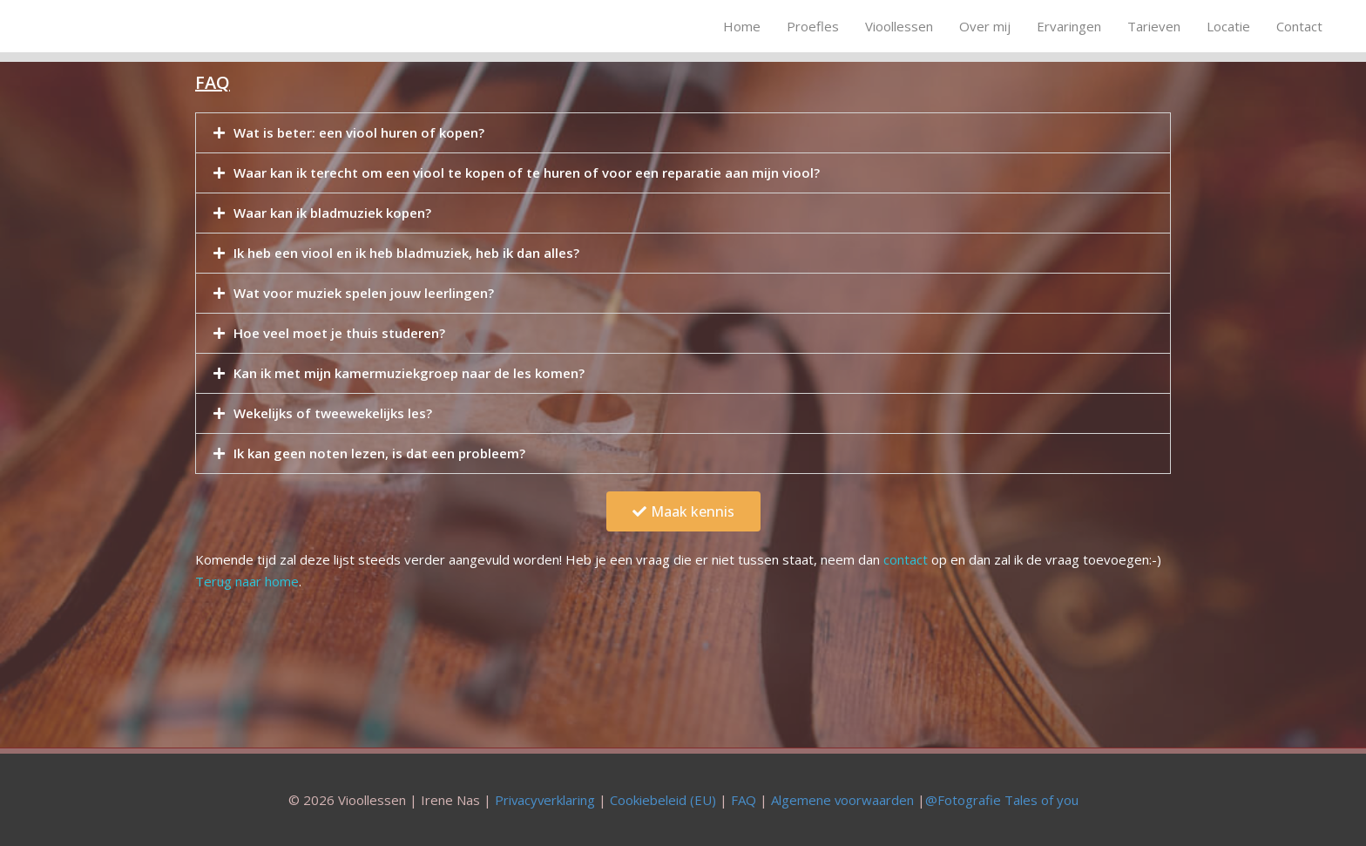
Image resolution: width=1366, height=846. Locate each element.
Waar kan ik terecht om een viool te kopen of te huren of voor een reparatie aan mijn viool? (526, 172)
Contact (1299, 26)
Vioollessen (899, 26)
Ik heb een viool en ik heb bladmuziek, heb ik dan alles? (406, 252)
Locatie (1228, 26)
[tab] (683, 132)
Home (742, 26)
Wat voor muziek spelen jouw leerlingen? (363, 292)
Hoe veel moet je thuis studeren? (339, 333)
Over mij (985, 26)
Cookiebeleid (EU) (663, 798)
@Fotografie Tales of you (1002, 798)
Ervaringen (1069, 26)
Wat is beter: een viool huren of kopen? (358, 132)
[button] (683, 511)
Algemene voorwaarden (843, 798)
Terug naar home (247, 580)
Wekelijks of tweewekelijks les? (332, 413)
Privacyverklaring (544, 798)
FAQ (743, 798)
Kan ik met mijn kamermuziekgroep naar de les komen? (409, 373)
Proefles (813, 26)
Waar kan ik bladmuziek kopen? (332, 212)
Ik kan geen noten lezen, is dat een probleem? (379, 453)
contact (905, 559)
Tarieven (1153, 26)
